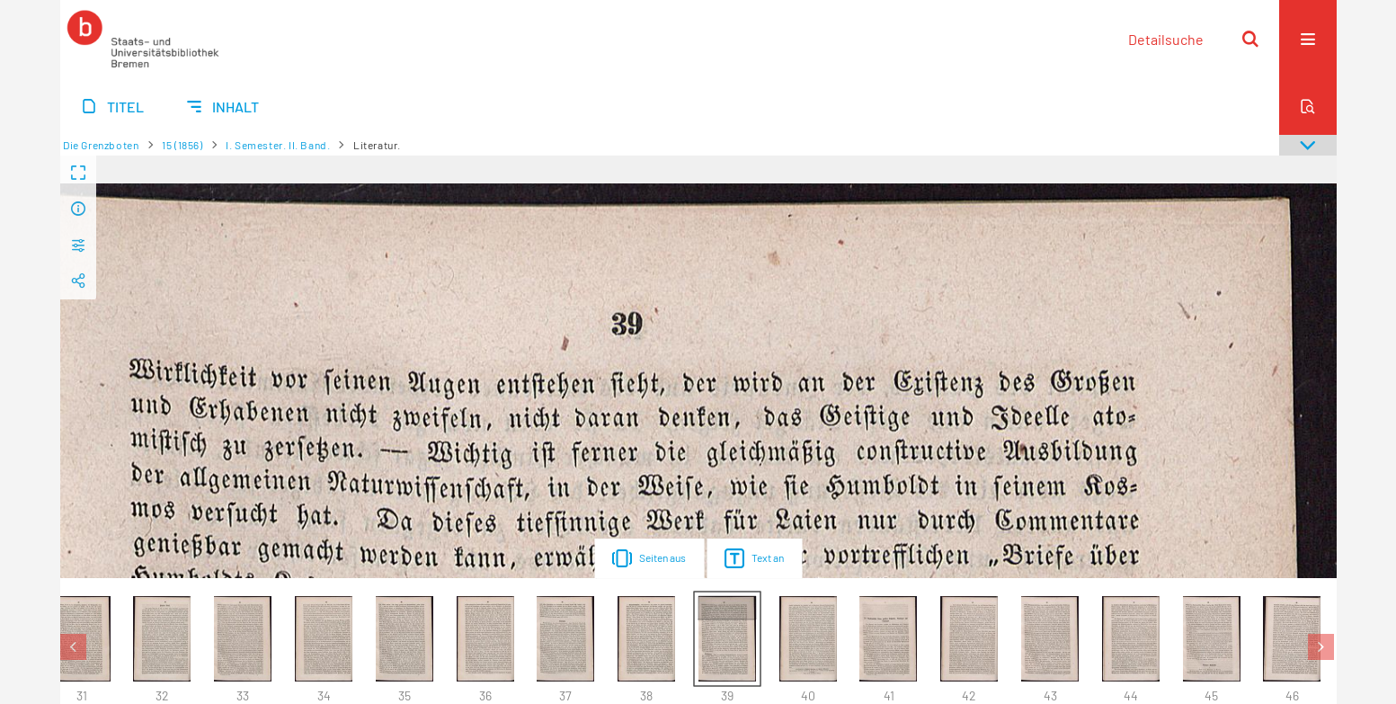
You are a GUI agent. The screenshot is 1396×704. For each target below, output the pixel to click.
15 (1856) (182, 144)
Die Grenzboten (100, 144)
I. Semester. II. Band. (278, 144)
